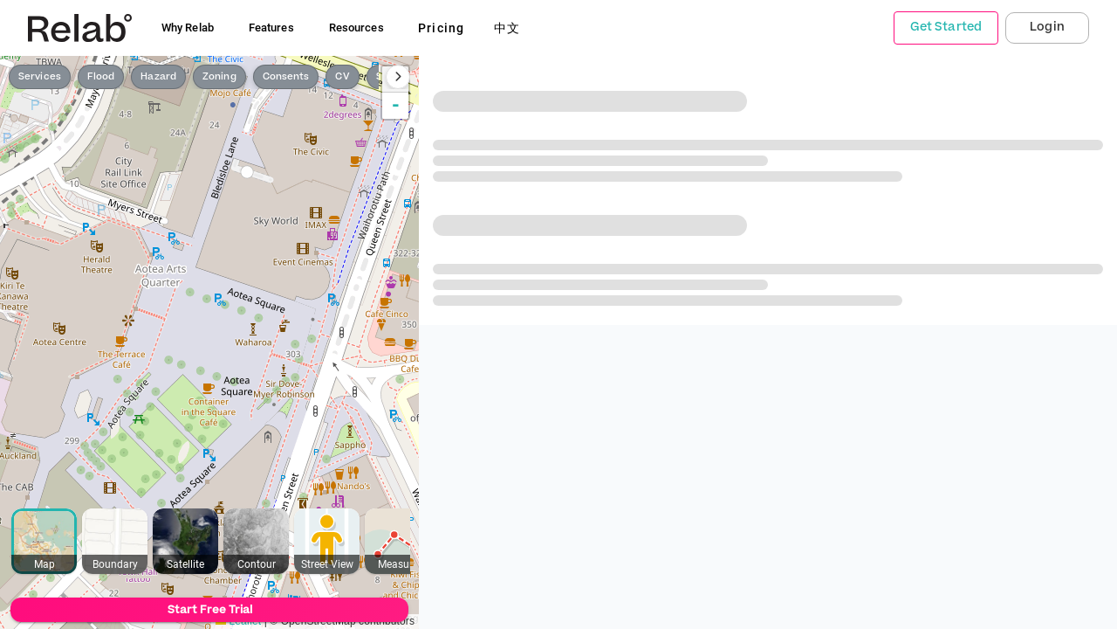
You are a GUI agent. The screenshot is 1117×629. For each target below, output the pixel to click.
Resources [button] (356, 27)
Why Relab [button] (187, 27)
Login (1047, 27)
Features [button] (271, 27)
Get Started (946, 27)
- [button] (395, 106)
